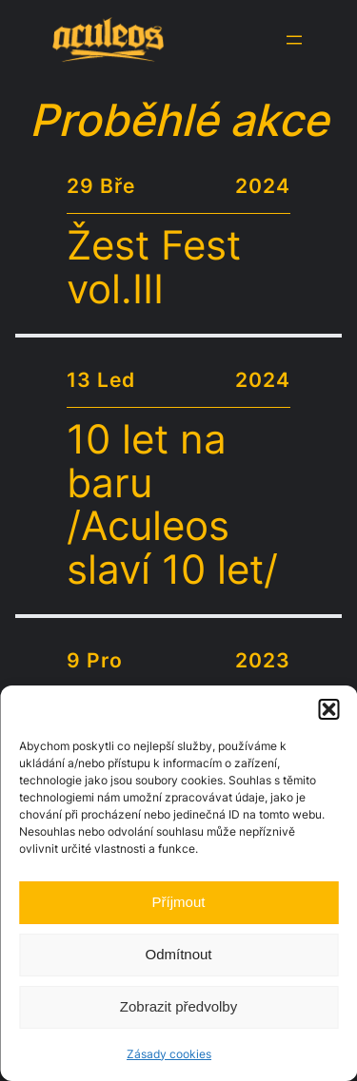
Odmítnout (178, 954)
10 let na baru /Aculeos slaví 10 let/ (172, 505)
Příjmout (179, 902)
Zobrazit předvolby (178, 1006)
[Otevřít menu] (294, 40)
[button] (328, 709)
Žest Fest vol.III (154, 267)
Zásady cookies (169, 1054)
